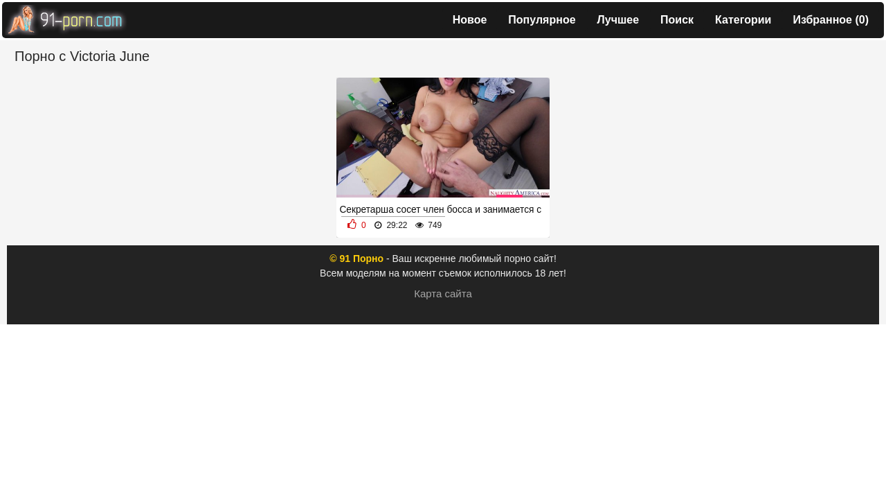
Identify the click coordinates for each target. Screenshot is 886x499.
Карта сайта (443, 293)
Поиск (677, 20)
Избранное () (831, 20)
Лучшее (618, 20)
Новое (470, 20)
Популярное (541, 20)
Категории (743, 20)
